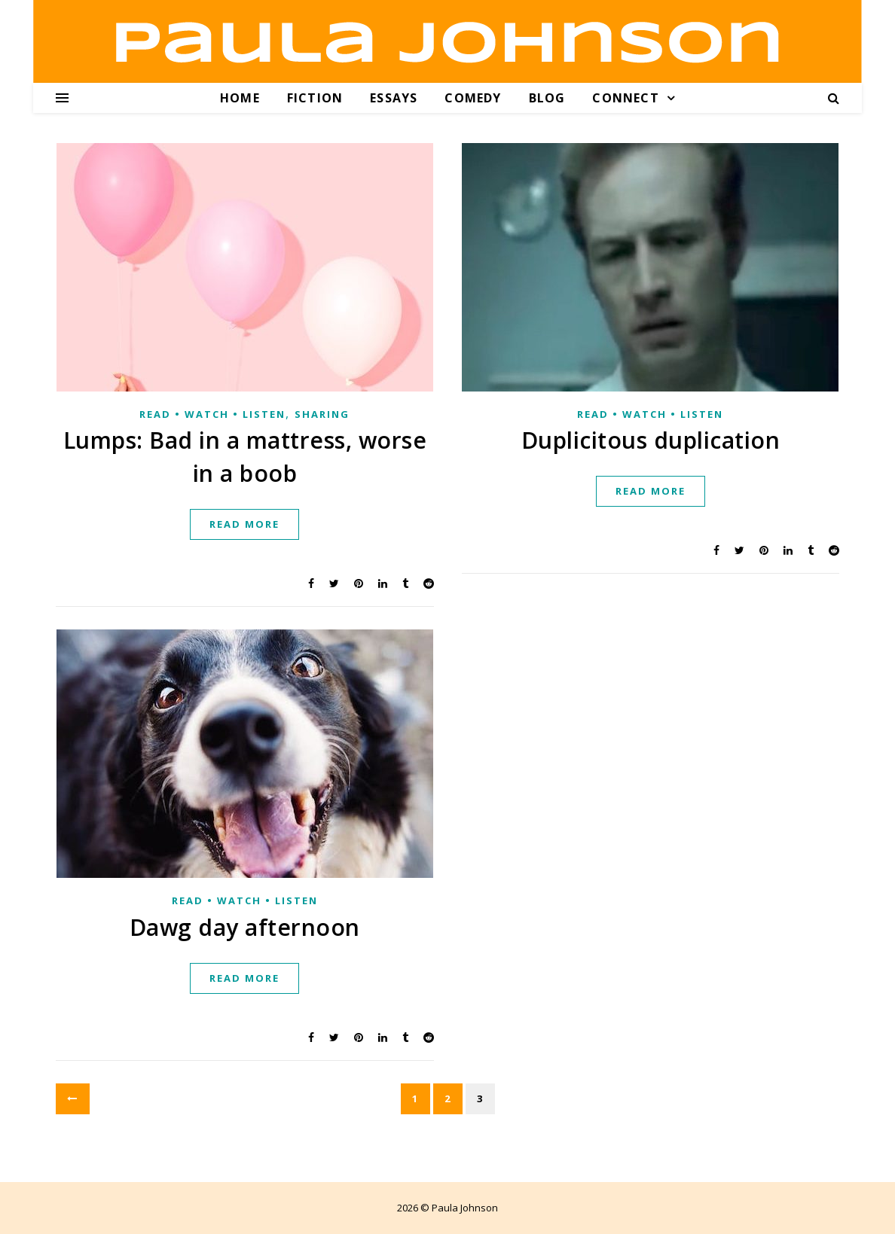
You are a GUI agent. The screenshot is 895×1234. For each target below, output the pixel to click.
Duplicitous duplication (650, 440)
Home (240, 98)
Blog (547, 98)
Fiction (315, 98)
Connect (625, 98)
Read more (244, 524)
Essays (393, 98)
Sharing (322, 414)
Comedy (472, 98)
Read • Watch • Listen (212, 414)
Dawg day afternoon (245, 927)
